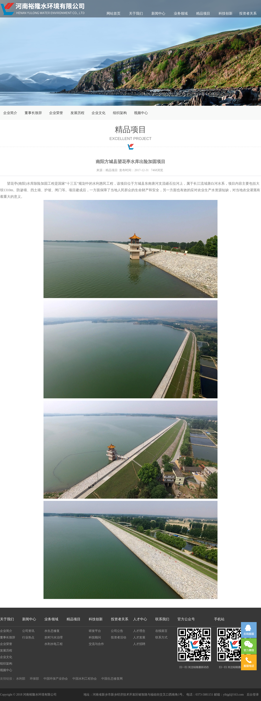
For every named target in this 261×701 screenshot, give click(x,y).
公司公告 (117, 631)
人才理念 (139, 631)
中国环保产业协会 (56, 678)
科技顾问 (95, 637)
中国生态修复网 (112, 678)
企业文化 (98, 113)
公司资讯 (28, 631)
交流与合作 (96, 644)
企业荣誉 (56, 113)
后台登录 (253, 694)
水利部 (20, 678)
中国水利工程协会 (84, 678)
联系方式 (161, 637)
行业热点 (28, 637)
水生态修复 (52, 631)
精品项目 (203, 13)
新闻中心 (158, 13)
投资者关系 (248, 13)
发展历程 (77, 113)
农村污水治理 (53, 637)
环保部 (34, 678)
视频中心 (141, 113)
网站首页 (113, 13)
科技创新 (226, 13)
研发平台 (95, 631)
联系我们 (162, 619)
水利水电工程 (53, 644)
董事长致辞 (33, 113)
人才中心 (140, 619)
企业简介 (10, 113)
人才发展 (139, 637)
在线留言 (161, 631)
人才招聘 (139, 644)
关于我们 (136, 13)
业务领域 (181, 13)
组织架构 (120, 113)
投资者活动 (118, 637)
